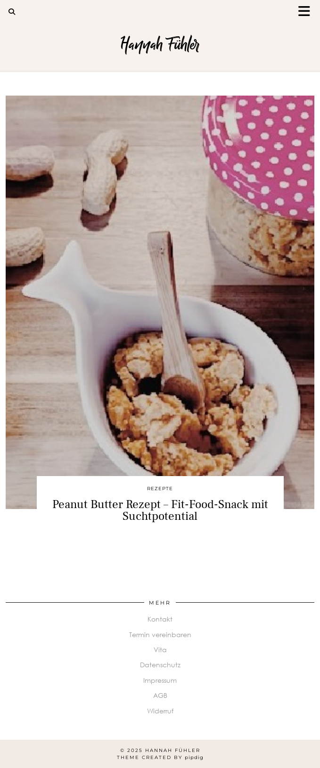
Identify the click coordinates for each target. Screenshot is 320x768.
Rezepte (160, 488)
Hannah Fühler (160, 44)
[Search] (12, 12)
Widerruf (160, 711)
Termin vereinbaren (160, 635)
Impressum (160, 680)
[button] (307, 12)
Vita (160, 650)
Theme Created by (160, 757)
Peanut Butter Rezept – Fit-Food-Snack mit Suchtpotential (160, 510)
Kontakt (160, 619)
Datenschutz (160, 665)
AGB (160, 695)
